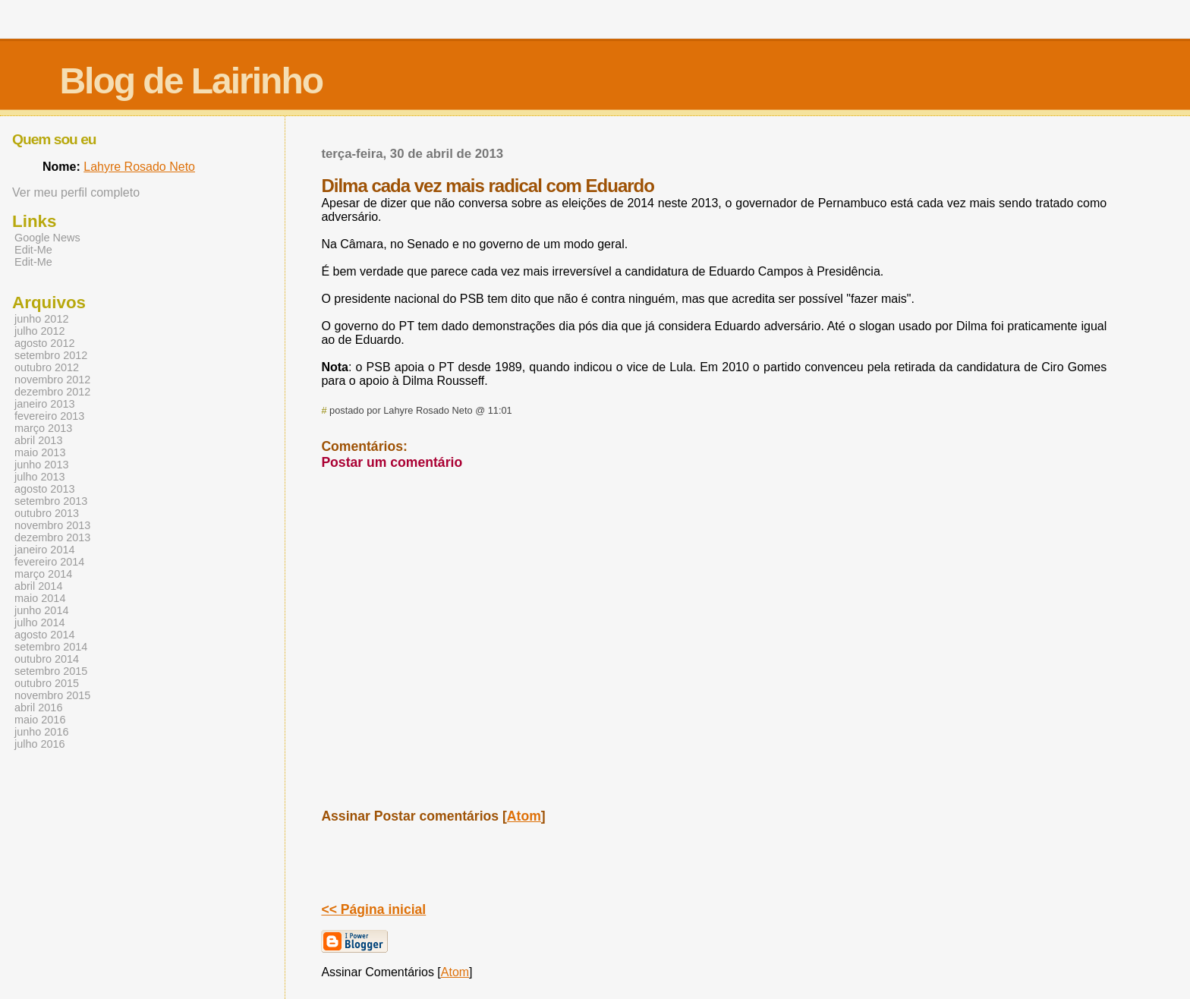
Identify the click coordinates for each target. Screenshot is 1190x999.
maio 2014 (39, 598)
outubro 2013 (46, 513)
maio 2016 (39, 720)
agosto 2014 (44, 635)
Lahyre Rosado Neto (139, 166)
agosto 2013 (44, 489)
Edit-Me (33, 250)
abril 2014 (38, 586)
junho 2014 (41, 610)
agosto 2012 (44, 343)
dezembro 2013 (52, 537)
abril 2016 (38, 707)
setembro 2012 (50, 355)
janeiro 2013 (44, 404)
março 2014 (43, 574)
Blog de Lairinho (191, 81)
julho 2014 (39, 622)
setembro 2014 (50, 647)
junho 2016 (41, 732)
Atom (524, 816)
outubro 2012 (46, 367)
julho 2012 (39, 331)
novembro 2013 (52, 525)
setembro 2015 (50, 671)
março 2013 (43, 428)
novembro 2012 (52, 379)
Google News (47, 238)
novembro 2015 (52, 695)
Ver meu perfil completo (76, 192)
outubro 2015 (46, 683)
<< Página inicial (373, 909)
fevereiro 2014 (49, 562)
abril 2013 (38, 440)
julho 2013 (39, 477)
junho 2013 (41, 465)
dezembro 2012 (52, 392)
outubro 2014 (46, 659)
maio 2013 (39, 452)
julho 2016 (39, 744)
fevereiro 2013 (49, 416)
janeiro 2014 (44, 550)
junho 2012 (41, 319)
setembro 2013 (50, 501)
